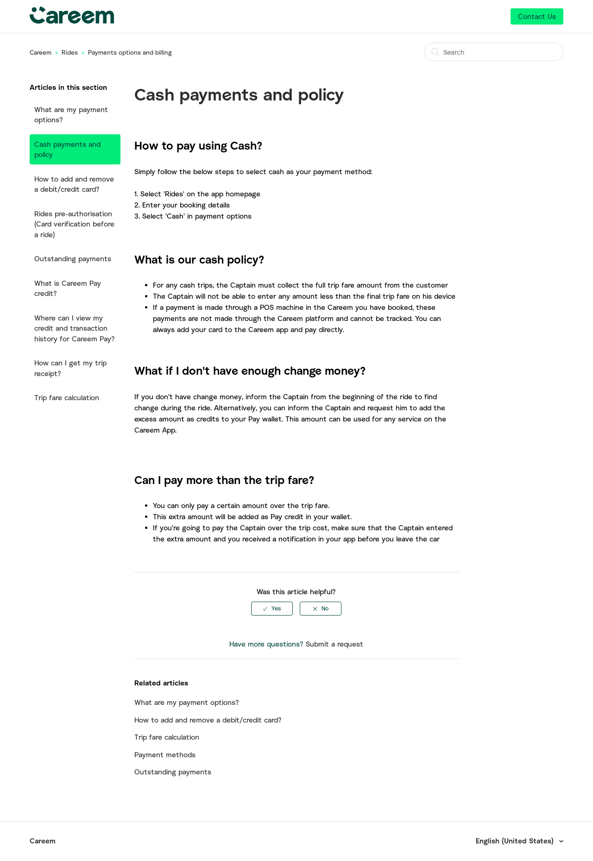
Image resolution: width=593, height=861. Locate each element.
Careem (40, 52)
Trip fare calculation (66, 397)
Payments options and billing (130, 52)
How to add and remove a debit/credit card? (74, 184)
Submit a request (334, 644)
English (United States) (516, 840)
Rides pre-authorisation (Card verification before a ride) (74, 224)
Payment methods (165, 754)
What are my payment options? (71, 114)
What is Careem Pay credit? (67, 288)
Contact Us (537, 16)
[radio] (272, 609)
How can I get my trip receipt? (70, 367)
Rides (70, 52)
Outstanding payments (72, 258)
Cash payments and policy (67, 149)
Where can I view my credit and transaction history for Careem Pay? (74, 328)
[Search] (493, 52)
